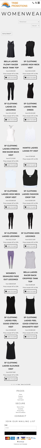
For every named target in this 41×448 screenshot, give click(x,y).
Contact (20, 398)
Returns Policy (20, 407)
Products (20, 396)
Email (6, 425)
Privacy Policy (20, 410)
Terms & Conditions (20, 412)
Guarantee (20, 409)
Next (19, 384)
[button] (36, 3)
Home (20, 394)
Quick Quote (20, 400)
